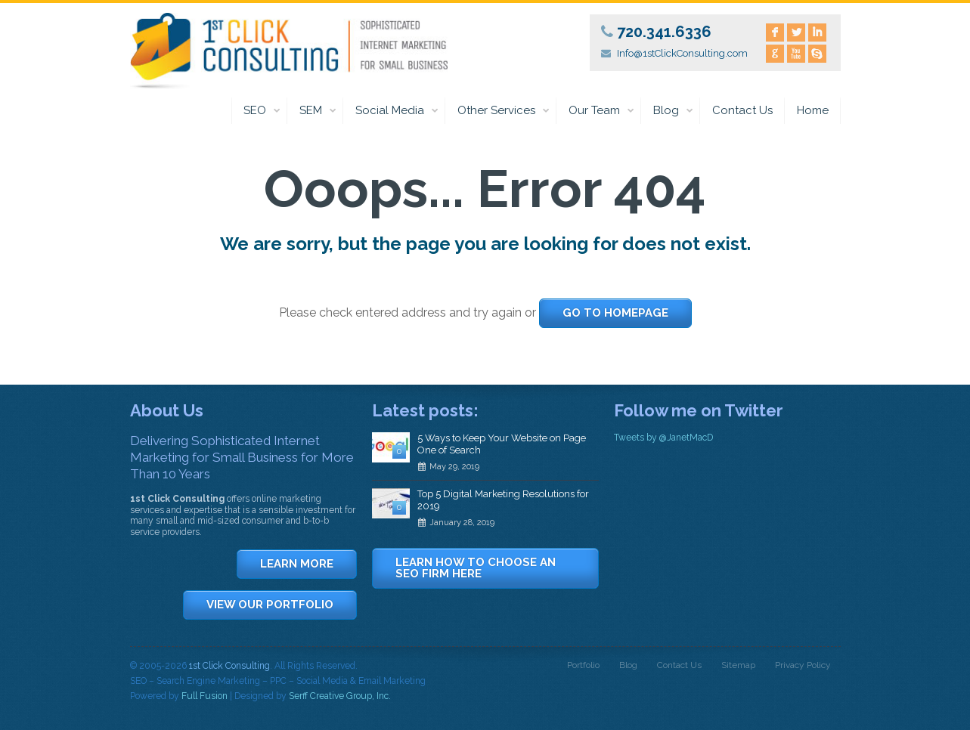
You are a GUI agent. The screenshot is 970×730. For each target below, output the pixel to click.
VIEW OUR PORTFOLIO (269, 604)
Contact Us (742, 110)
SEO (262, 111)
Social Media (397, 111)
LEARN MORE (296, 564)
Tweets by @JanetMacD (663, 437)
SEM (318, 111)
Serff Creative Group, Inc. (340, 696)
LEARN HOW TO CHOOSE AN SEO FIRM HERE (475, 567)
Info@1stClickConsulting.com (682, 53)
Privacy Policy (803, 665)
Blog (673, 111)
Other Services (503, 111)
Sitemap (738, 665)
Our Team (602, 111)
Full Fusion (204, 696)
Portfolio (583, 665)
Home (813, 110)
